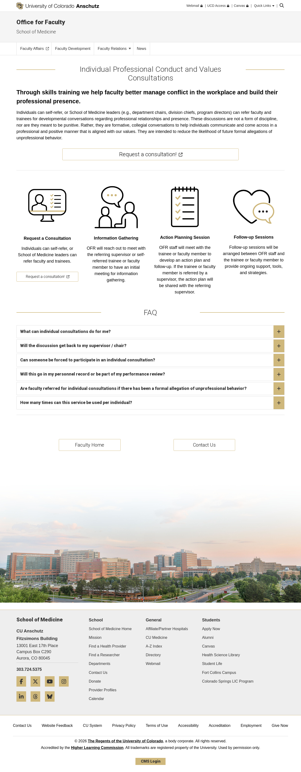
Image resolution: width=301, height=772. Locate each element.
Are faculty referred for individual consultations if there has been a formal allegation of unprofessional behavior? (152, 388)
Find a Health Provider (107, 646)
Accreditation (220, 726)
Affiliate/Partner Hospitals (167, 629)
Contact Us (98, 673)
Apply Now (211, 629)
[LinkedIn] (23, 703)
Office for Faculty (40, 22)
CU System (92, 726)
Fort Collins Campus (219, 673)
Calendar (96, 699)
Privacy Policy (124, 726)
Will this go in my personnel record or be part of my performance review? (152, 374)
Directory (153, 655)
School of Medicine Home (110, 629)
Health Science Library (221, 655)
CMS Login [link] (150, 761)
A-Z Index (154, 646)
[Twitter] (37, 688)
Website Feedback (57, 726)
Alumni (208, 638)
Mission (95, 638)
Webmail (153, 664)
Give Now (280, 726)
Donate (95, 681)
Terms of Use (157, 726)
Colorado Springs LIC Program (227, 681)
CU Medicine (156, 638)
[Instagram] (65, 688)
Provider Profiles (102, 690)
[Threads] (37, 703)
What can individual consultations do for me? (152, 331)
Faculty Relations (114, 49)
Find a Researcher (104, 655)
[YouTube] (51, 688)
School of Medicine (36, 32)
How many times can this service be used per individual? (152, 402)
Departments (100, 664)
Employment (251, 726)
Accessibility (188, 726)
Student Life (212, 664)
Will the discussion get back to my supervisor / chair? (152, 346)
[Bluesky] (51, 703)
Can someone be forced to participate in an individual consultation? (152, 360)
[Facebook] (23, 688)
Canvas (208, 646)
